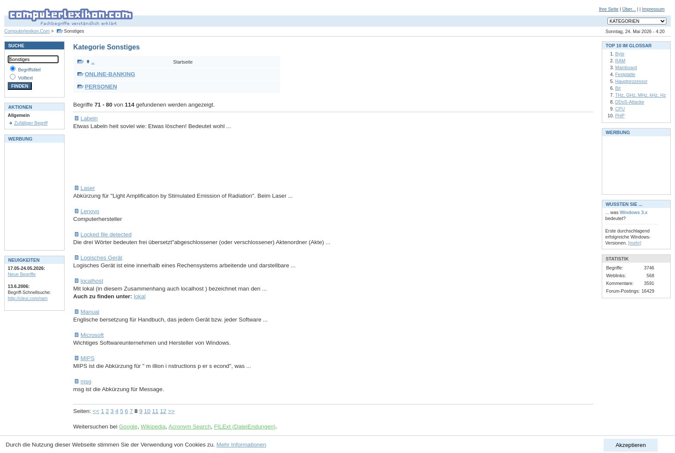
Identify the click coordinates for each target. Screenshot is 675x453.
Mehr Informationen (241, 444)
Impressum (653, 9)
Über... (628, 9)
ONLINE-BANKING (110, 74)
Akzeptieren (631, 445)
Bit (617, 88)
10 (147, 411)
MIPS (88, 358)
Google (128, 426)
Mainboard (626, 67)
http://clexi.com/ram (27, 298)
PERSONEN (101, 86)
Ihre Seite (609, 9)
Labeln (89, 118)
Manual (90, 312)
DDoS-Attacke (629, 101)
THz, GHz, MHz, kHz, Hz (640, 95)
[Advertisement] (230, 157)
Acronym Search (189, 426)
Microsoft (92, 335)
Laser (88, 188)
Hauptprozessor (631, 81)
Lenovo (90, 211)
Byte (619, 53)
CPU (620, 108)
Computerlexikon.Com (27, 31)
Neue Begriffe (22, 274)
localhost (92, 281)
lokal (140, 296)
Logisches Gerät (101, 257)
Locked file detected (106, 234)
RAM (620, 60)
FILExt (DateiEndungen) (245, 426)
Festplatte (625, 74)
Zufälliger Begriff (30, 122)
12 (163, 411)
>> (171, 411)
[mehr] (634, 242)
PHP (620, 115)
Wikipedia (153, 426)
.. (90, 61)
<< (96, 411)
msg (86, 381)
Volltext (25, 77)
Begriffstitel (29, 69)
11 (155, 411)
